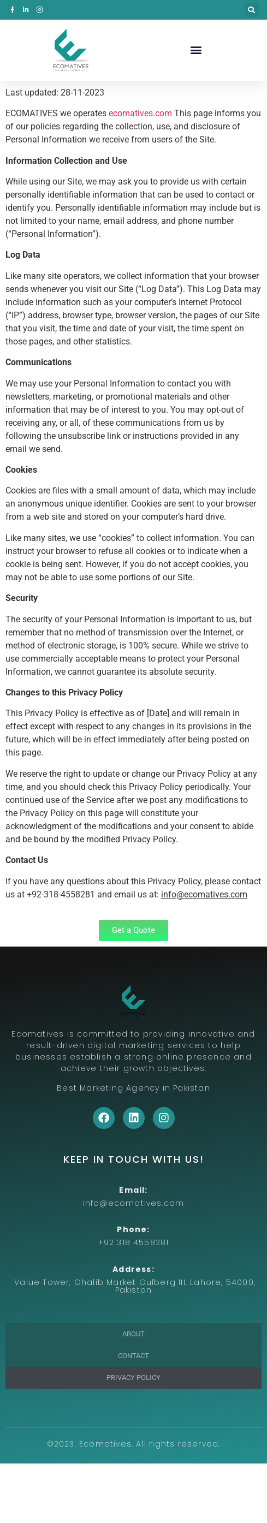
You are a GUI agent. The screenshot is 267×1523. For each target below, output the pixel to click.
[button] (252, 10)
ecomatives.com (140, 113)
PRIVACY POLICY (133, 1377)
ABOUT (133, 1334)
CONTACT (133, 1356)
